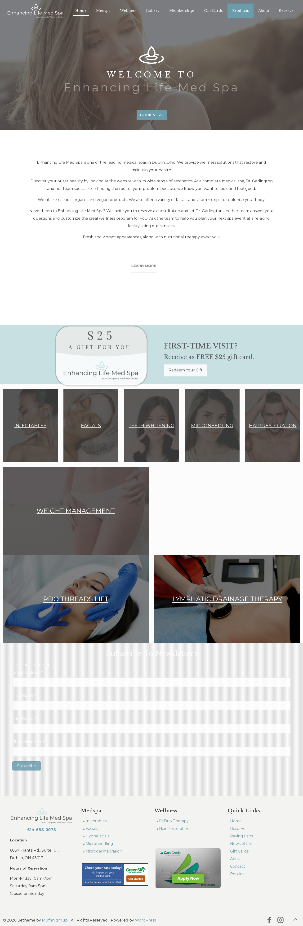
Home (236, 821)
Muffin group (55, 920)
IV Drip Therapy (174, 821)
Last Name (24, 684)
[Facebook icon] (269, 920)
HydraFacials (97, 836)
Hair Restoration (174, 828)
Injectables (96, 821)
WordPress (145, 920)
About (236, 859)
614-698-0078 (41, 829)
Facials (92, 828)
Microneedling (99, 843)
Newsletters (241, 843)
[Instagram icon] (280, 920)
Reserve (237, 828)
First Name (24, 660)
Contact (237, 866)
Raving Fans (241, 836)
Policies (237, 874)
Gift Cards (239, 851)
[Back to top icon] (295, 919)
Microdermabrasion (104, 851)
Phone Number (28, 707)
